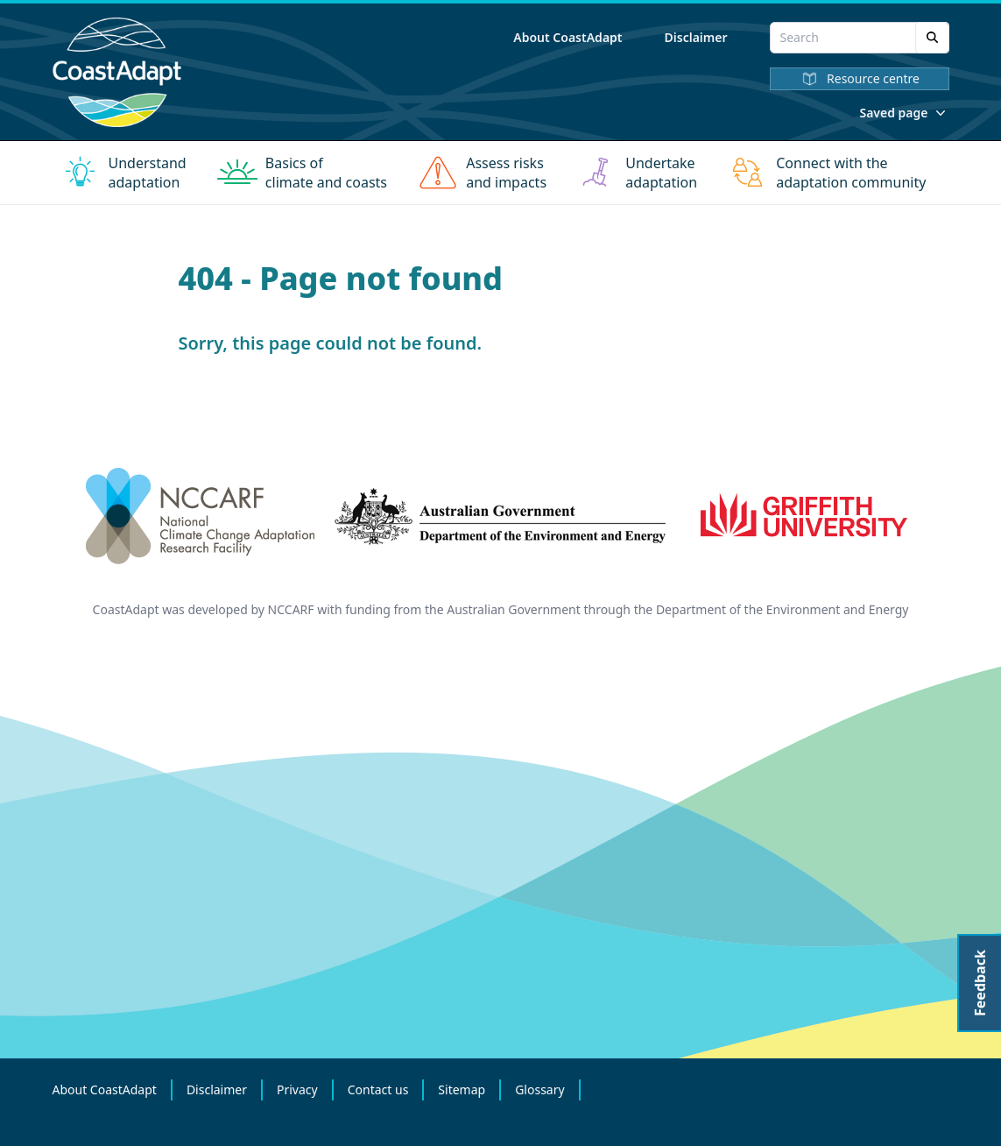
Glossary (539, 1089)
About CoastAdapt (567, 37)
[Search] (932, 37)
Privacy (297, 1089)
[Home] (117, 72)
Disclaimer (696, 37)
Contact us (378, 1089)
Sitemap (461, 1089)
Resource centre (859, 78)
